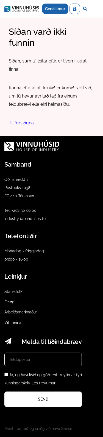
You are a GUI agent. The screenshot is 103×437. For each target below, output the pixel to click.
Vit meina (12, 322)
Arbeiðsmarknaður (20, 312)
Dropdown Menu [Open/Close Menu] (94, 8)
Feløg (9, 302)
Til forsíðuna (21, 122)
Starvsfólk (13, 291)
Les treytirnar (43, 383)
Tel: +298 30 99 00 (20, 210)
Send (43, 399)
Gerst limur (55, 9)
